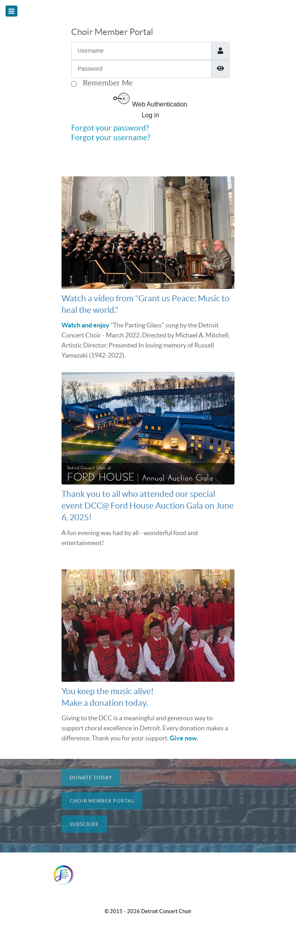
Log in (150, 115)
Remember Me (108, 82)
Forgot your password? (110, 127)
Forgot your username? (110, 137)
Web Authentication (150, 99)
